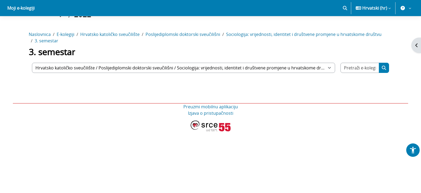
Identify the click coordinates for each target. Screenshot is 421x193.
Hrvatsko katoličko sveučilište (110, 53)
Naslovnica (40, 53)
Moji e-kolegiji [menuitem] (21, 27)
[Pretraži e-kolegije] (359, 86)
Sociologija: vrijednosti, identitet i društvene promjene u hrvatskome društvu (304, 53)
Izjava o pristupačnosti (210, 132)
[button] (345, 27)
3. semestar (46, 59)
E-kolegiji (65, 53)
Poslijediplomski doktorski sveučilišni (183, 53)
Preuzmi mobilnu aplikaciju (210, 125)
